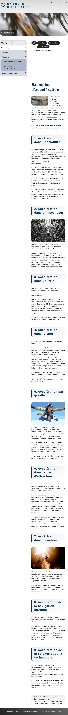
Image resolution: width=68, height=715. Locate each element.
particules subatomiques (40, 674)
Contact (44, 712)
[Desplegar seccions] (25, 48)
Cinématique (6, 48)
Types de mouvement (10, 73)
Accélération (6, 57)
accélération (52, 117)
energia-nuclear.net (30, 712)
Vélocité (5, 52)
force (45, 161)
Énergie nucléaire (16, 5)
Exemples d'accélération (9, 67)
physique (53, 106)
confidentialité (55, 712)
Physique (5, 43)
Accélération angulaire (12, 61)
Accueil (54, 3)
